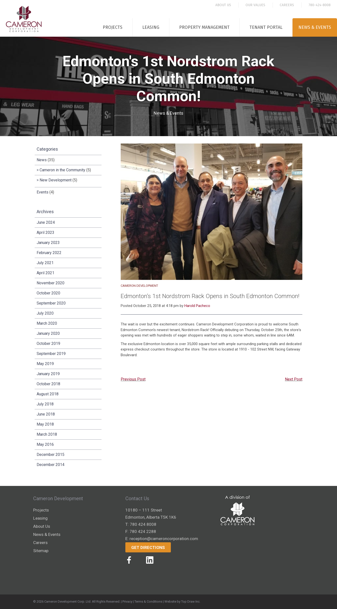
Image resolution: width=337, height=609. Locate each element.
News (42, 160)
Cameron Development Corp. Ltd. (67, 601)
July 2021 (45, 262)
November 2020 (50, 283)
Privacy (127, 601)
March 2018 (47, 434)
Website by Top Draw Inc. (182, 601)
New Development (56, 180)
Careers (287, 5)
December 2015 (50, 454)
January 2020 (48, 333)
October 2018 (48, 384)
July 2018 (45, 404)
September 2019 (51, 353)
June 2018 (46, 414)
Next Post (293, 379)
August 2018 (48, 394)
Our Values (255, 5)
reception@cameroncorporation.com (164, 538)
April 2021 (45, 273)
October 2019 (48, 343)
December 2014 (50, 464)
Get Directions (148, 547)
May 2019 (45, 363)
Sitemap (40, 550)
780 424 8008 (143, 524)
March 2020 (47, 323)
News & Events (314, 27)
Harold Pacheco (197, 306)
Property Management (204, 27)
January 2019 (48, 373)
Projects (112, 27)
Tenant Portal (265, 27)
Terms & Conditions (148, 601)
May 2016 (45, 444)
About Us (223, 5)
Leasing (150, 27)
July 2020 (45, 313)
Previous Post (133, 379)
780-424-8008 (319, 5)
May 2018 (45, 424)
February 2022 (49, 252)
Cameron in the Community (62, 170)
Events (42, 192)
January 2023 (48, 242)
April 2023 (45, 232)
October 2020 (48, 293)
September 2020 (51, 303)
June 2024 (46, 222)
